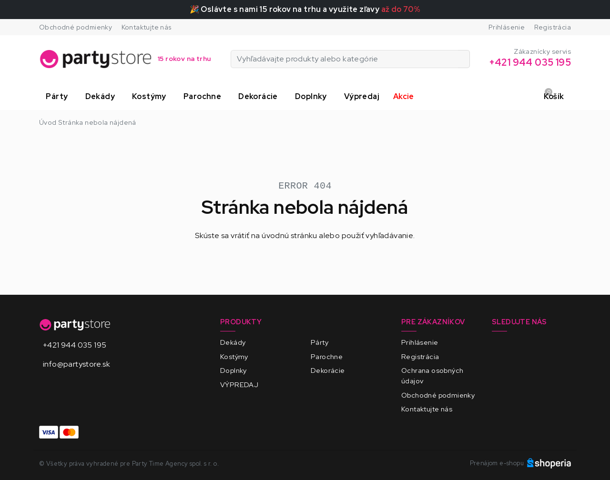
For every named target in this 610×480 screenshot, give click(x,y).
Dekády (232, 342)
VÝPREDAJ (239, 384)
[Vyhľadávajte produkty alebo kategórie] (464, 59)
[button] (58, 96)
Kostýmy (234, 356)
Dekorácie (328, 370)
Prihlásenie (506, 27)
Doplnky (233, 370)
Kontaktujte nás (147, 27)
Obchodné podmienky (75, 27)
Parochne (327, 356)
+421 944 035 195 (74, 345)
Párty (319, 342)
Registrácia (552, 27)
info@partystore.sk (76, 364)
